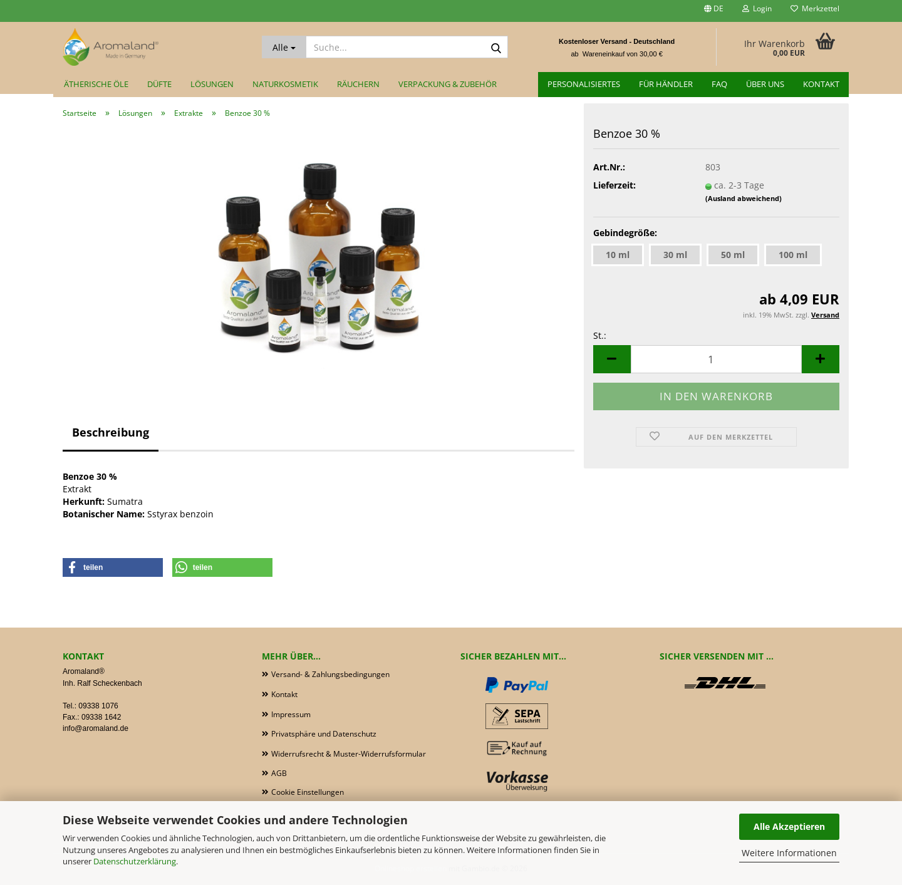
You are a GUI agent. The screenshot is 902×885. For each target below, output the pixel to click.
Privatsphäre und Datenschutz (323, 733)
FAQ (719, 84)
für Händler (666, 84)
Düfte (159, 84)
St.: (599, 335)
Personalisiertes (583, 84)
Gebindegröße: (625, 233)
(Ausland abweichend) (743, 198)
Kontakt (821, 84)
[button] (714, 11)
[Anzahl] (716, 359)
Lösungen (212, 84)
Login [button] (757, 8)
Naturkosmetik (285, 84)
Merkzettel (815, 8)
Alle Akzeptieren (789, 826)
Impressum (291, 714)
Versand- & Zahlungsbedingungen (330, 674)
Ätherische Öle (96, 84)
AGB (279, 773)
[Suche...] (284, 47)
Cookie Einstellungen (307, 792)
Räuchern (358, 84)
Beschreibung (110, 432)
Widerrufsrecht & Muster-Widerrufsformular (348, 753)
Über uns (765, 84)
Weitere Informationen (789, 853)
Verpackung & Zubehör (447, 84)
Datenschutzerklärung (134, 861)
